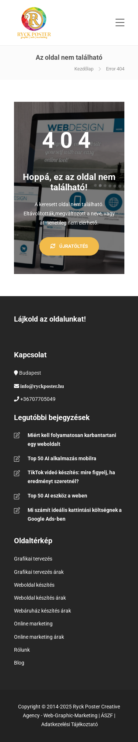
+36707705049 (38, 399)
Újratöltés (69, 246)
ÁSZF (107, 715)
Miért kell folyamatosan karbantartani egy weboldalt (72, 439)
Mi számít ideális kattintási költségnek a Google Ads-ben (75, 514)
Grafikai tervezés (33, 559)
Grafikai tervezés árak (39, 572)
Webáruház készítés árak (42, 611)
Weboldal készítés (34, 585)
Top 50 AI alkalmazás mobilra (62, 458)
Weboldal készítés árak (40, 598)
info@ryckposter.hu (42, 386)
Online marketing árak (39, 637)
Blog (19, 663)
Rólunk (22, 650)
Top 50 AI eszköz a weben (57, 496)
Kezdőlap (83, 69)
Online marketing (33, 624)
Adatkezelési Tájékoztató (69, 724)
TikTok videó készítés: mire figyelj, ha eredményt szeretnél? (71, 476)
